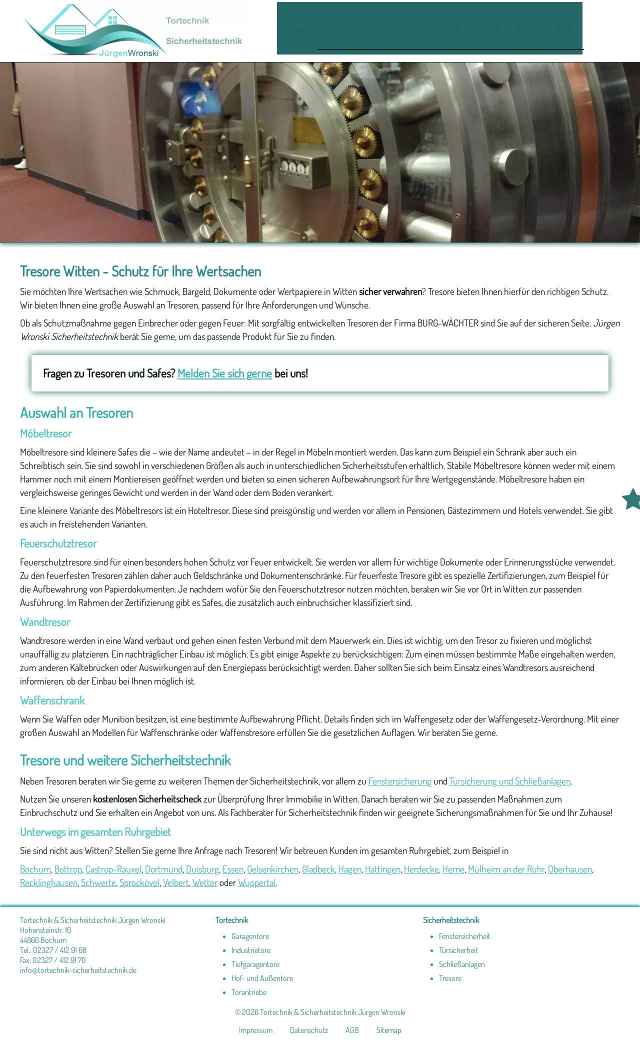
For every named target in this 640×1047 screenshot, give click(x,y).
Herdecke (421, 868)
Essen (233, 868)
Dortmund (163, 868)
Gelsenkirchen (272, 868)
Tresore (450, 978)
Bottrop (68, 868)
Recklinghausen (49, 882)
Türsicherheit (458, 950)
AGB (352, 1030)
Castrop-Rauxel (114, 868)
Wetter (205, 882)
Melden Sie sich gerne (225, 373)
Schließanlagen (462, 964)
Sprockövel (140, 882)
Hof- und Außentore (262, 978)
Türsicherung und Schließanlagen (510, 780)
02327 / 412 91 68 (59, 950)
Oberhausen (570, 868)
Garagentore (250, 936)
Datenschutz (309, 1030)
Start (297, 28)
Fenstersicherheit (464, 936)
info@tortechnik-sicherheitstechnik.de (78, 970)
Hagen (350, 868)
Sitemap (389, 1030)
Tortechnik (348, 28)
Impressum (255, 1030)
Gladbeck (318, 868)
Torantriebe (249, 992)
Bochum (35, 868)
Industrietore (251, 950)
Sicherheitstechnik (426, 28)
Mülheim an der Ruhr (506, 868)
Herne (453, 868)
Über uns (502, 28)
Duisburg (202, 868)
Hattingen (382, 868)
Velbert (176, 882)
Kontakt (557, 28)
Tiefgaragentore (256, 964)
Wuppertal (257, 882)
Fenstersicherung (400, 780)
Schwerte (98, 882)
